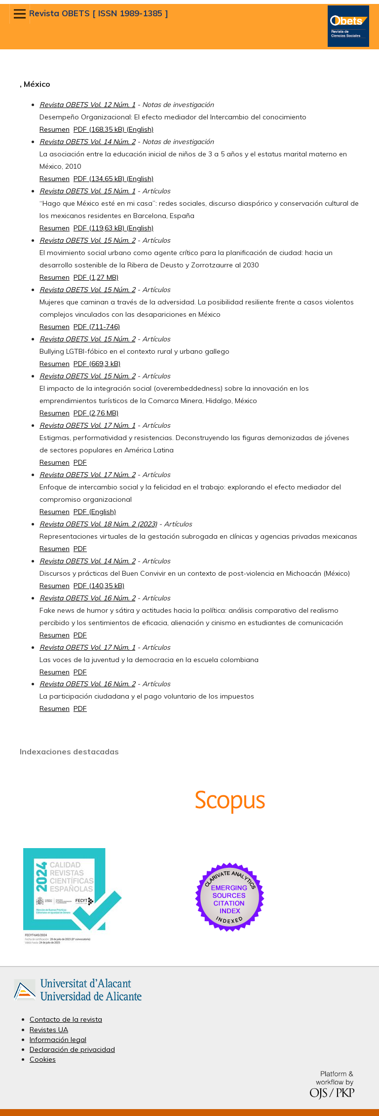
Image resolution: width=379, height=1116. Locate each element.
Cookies (43, 1059)
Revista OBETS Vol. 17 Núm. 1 (87, 425)
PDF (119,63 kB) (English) (113, 227)
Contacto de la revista (66, 1019)
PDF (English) (95, 511)
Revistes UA (49, 1029)
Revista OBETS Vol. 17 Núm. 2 (87, 474)
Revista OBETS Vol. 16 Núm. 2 (87, 598)
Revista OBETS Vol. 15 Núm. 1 (87, 190)
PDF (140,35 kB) (99, 585)
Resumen (54, 129)
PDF (80, 462)
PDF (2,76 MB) (96, 413)
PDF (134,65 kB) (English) (113, 178)
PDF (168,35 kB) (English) (113, 129)
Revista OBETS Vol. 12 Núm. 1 (87, 104)
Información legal (58, 1039)
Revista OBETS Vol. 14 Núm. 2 (87, 141)
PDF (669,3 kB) (97, 363)
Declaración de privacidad (72, 1049)
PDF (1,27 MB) (96, 277)
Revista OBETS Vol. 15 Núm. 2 (87, 240)
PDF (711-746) (97, 326)
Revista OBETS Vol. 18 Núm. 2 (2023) (98, 524)
